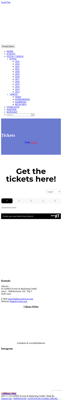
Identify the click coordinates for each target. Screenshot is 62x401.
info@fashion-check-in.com (20, 299)
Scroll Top (5, 2)
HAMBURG (21, 102)
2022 (17, 66)
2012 (17, 92)
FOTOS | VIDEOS (15, 56)
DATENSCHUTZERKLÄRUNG (43, 398)
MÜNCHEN (20, 104)
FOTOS (12, 59)
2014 (17, 87)
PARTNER (11, 109)
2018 (17, 76)
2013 (17, 89)
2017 (17, 79)
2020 (17, 71)
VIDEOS (13, 94)
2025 (17, 61)
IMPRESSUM (20, 398)
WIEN (18, 97)
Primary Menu (8, 46)
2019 (17, 74)
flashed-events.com (18, 301)
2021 (17, 69)
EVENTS (11, 54)
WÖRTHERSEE (22, 99)
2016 (17, 81)
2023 (17, 64)
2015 (17, 84)
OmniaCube (6, 398)
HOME (10, 51)
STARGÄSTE (13, 107)
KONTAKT (12, 112)
